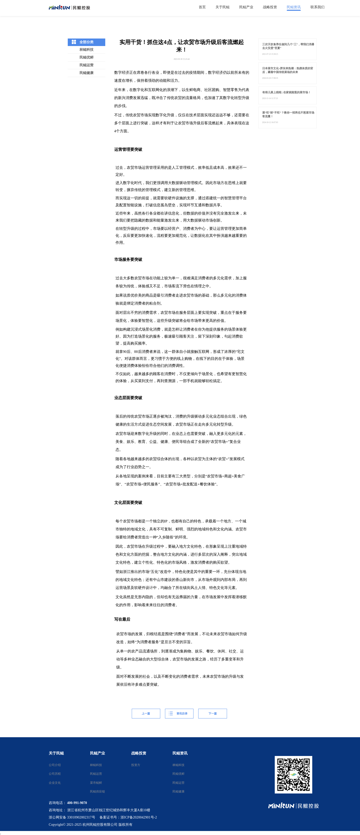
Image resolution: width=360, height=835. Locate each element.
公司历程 (55, 773)
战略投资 (138, 753)
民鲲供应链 (96, 791)
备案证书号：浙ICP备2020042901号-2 (128, 817)
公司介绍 (55, 765)
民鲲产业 (97, 753)
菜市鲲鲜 (96, 782)
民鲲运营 (87, 65)
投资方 (135, 765)
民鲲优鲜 (87, 57)
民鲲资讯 (180, 753)
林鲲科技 (87, 50)
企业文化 (55, 782)
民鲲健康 (87, 73)
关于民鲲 (56, 753)
